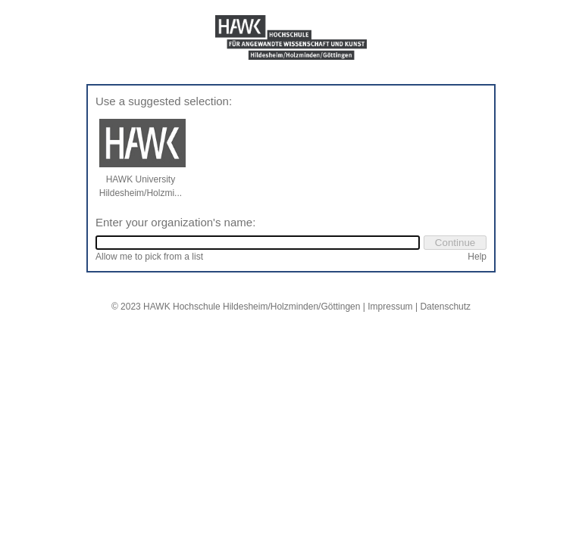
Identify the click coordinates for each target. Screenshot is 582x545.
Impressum (390, 306)
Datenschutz (445, 306)
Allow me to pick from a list (149, 256)
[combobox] (257, 242)
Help (477, 256)
